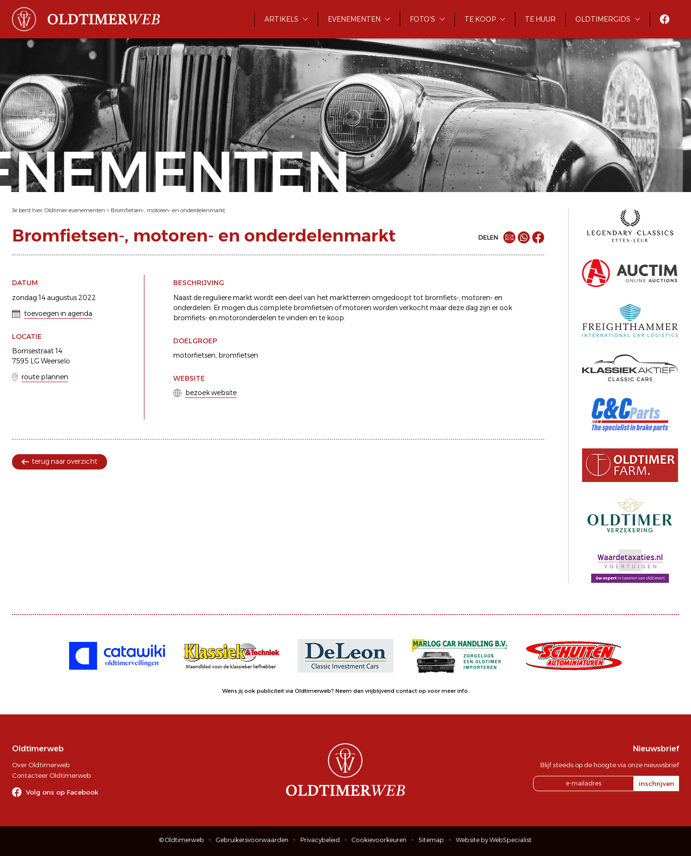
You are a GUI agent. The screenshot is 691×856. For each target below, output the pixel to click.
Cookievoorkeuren (379, 840)
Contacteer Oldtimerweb (51, 775)
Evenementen (354, 19)
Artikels (281, 19)
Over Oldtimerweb (41, 765)
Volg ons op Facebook (62, 792)
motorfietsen (194, 355)
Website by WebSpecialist (494, 840)
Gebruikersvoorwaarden (252, 840)
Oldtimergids (603, 19)
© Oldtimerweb (181, 840)
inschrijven (656, 783)
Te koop (480, 19)
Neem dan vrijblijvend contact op (380, 690)
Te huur (540, 19)
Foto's (422, 19)
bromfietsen (238, 355)
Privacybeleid (320, 840)
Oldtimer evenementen (75, 210)
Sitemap (431, 840)
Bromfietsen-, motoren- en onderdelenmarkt (168, 210)
